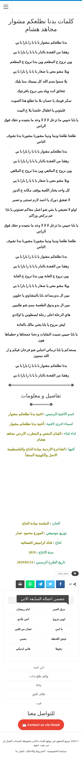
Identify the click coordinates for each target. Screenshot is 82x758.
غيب (39, 703)
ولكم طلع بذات (39, 676)
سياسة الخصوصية (56, 751)
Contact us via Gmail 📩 (41, 725)
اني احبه (38, 667)
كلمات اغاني (38, 741)
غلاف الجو (39, 694)
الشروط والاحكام (35, 751)
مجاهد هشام (63, 573)
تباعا (39, 685)
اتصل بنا (20, 751)
